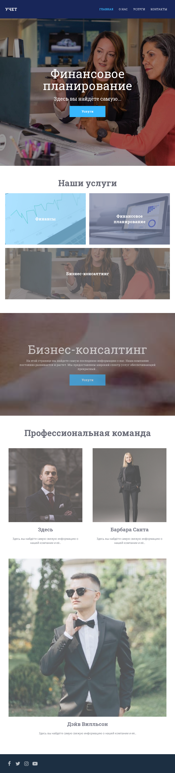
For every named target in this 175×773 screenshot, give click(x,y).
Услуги (139, 9)
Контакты (159, 9)
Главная (106, 9)
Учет (11, 9)
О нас (123, 9)
